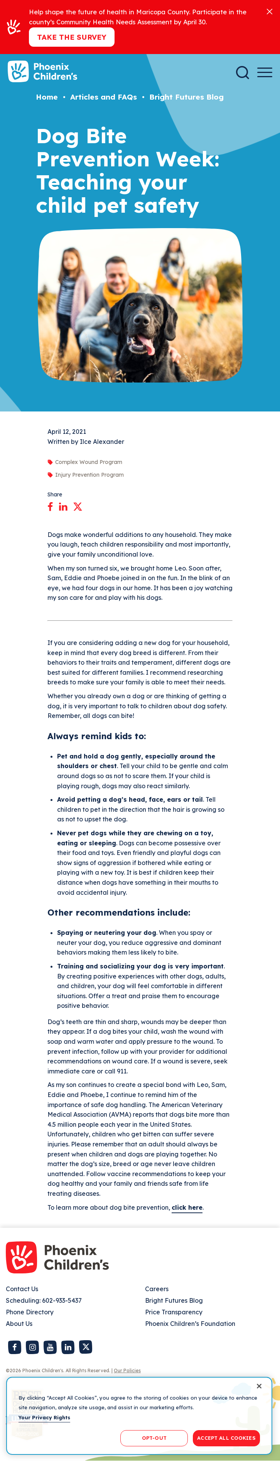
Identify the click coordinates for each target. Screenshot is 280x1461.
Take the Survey (71, 37)
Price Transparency (173, 1312)
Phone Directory (30, 1312)
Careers (157, 1289)
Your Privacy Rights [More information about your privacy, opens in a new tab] (44, 1417)
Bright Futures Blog (186, 97)
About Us (19, 1323)
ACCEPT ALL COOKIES (226, 1438)
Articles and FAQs (103, 97)
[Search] (242, 73)
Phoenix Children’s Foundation (190, 1323)
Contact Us (22, 1289)
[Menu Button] (264, 72)
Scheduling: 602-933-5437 (44, 1300)
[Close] (270, 11)
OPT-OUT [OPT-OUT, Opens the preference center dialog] (154, 1438)
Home (47, 97)
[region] (139, 1416)
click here (187, 1207)
